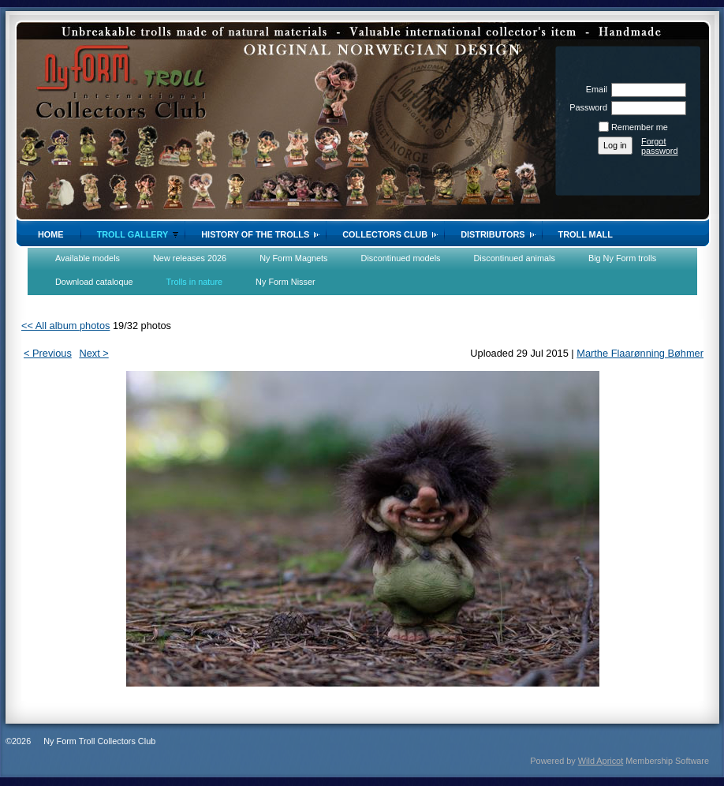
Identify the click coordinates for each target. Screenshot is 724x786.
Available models (87, 258)
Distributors (492, 234)
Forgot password (659, 146)
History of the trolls (255, 234)
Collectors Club (384, 234)
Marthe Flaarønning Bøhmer (640, 353)
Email (593, 89)
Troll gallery (133, 234)
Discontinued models (401, 258)
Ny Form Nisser (285, 281)
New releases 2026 (189, 258)
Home (51, 234)
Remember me (639, 127)
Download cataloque (94, 281)
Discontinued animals (514, 258)
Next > (93, 353)
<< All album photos (65, 325)
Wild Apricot (600, 760)
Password (585, 107)
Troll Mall (585, 234)
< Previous (48, 353)
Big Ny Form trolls (622, 258)
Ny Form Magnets (293, 258)
